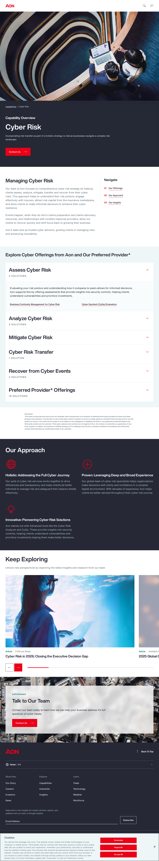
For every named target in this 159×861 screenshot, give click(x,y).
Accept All (118, 854)
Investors (10, 794)
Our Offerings (116, 188)
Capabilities (11, 106)
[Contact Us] (24, 723)
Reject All (118, 847)
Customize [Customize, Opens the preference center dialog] (118, 840)
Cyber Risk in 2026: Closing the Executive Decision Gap (47, 656)
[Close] (155, 847)
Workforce (78, 800)
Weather (77, 794)
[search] (144, 5)
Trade (76, 783)
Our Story (11, 783)
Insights (43, 794)
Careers (10, 788)
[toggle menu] (151, 5)
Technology (79, 788)
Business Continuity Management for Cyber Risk (35, 304)
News (8, 800)
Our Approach (116, 195)
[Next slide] (18, 667)
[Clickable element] (79, 272)
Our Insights (115, 202)
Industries (44, 788)
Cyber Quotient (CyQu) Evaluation (99, 304)
